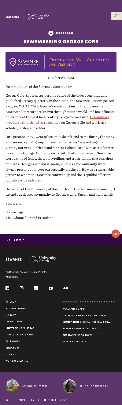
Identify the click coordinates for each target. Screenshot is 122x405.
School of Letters (35, 385)
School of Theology (94, 385)
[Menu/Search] (116, 16)
